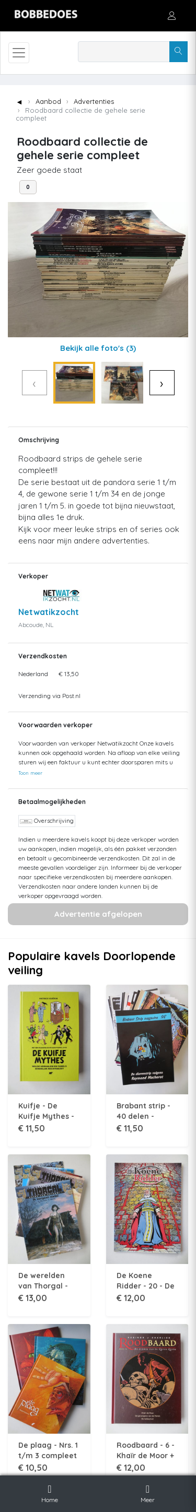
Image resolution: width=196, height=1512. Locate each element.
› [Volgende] (162, 383)
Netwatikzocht (48, 612)
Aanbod (48, 101)
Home (49, 1492)
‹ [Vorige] (34, 383)
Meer (148, 1492)
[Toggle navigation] (18, 52)
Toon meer (30, 773)
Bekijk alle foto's (98, 348)
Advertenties (94, 101)
